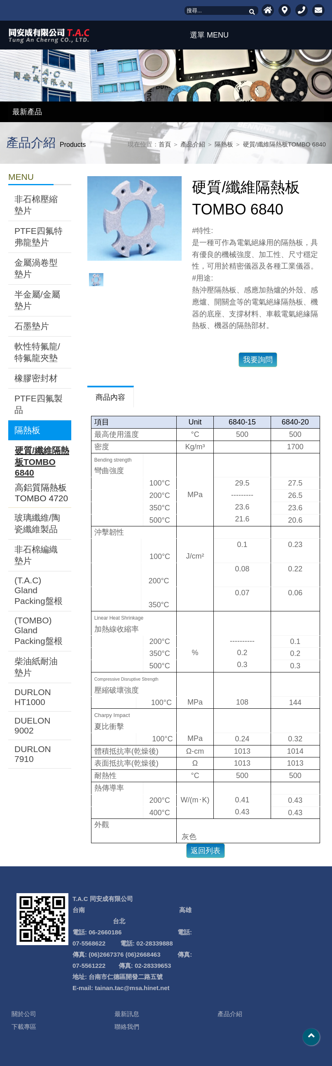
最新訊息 (127, 1013)
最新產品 (27, 112)
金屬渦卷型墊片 (36, 268)
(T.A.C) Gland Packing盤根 (38, 590)
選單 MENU (207, 35)
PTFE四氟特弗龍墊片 (38, 236)
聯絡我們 (127, 1026)
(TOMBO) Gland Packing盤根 (38, 631)
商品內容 (110, 397)
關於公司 (24, 1013)
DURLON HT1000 (32, 697)
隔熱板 (224, 144)
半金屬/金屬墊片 (37, 300)
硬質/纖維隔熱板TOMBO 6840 (284, 144)
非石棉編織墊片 (36, 555)
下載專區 (24, 1026)
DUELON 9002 (32, 725)
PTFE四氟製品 (38, 404)
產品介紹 (192, 144)
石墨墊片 (31, 326)
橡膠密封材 (36, 378)
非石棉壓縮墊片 (36, 204)
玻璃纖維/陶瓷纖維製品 (37, 523)
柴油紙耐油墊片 (36, 666)
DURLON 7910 (32, 754)
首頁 (165, 144)
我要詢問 (258, 360)
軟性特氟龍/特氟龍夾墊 (37, 352)
